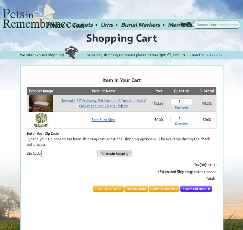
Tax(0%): (200, 165)
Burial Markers (140, 24)
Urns (106, 24)
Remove (181, 107)
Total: (210, 178)
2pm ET (165, 55)
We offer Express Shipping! (49, 55)
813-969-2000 (212, 55)
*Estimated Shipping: (175, 172)
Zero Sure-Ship (103, 120)
